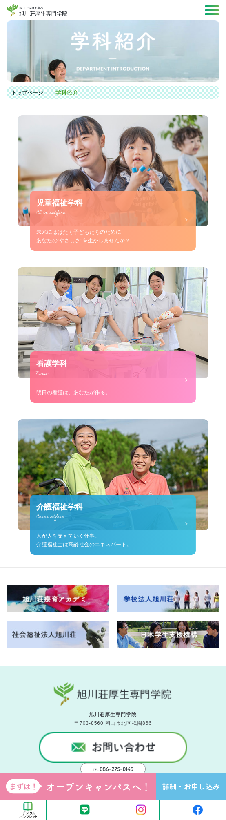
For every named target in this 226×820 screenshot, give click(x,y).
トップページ (27, 92)
